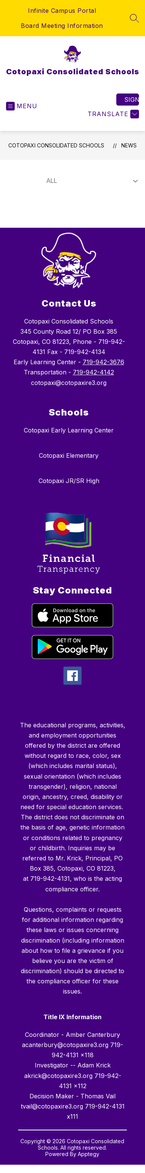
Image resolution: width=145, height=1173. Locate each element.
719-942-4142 (93, 372)
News (129, 145)
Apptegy (88, 1154)
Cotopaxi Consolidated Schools (56, 145)
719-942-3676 (103, 362)
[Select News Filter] (90, 181)
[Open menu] (21, 106)
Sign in (131, 99)
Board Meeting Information (62, 25)
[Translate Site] (112, 114)
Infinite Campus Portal (62, 10)
